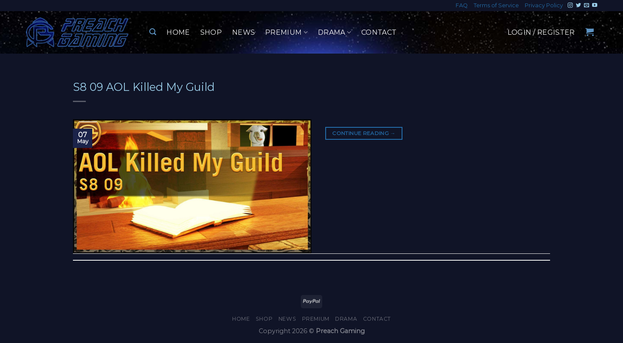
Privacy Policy (544, 5)
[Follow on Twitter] (578, 6)
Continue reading (364, 133)
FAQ (462, 5)
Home (178, 32)
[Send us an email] (586, 6)
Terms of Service (496, 5)
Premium (286, 32)
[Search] (152, 32)
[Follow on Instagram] (570, 6)
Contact (378, 32)
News (243, 32)
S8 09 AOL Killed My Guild (144, 86)
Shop (211, 32)
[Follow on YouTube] (594, 6)
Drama (334, 32)
